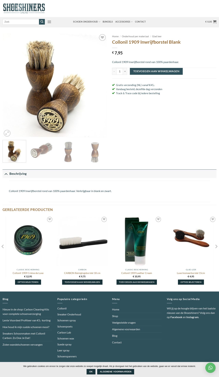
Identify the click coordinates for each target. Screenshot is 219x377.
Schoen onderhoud (86, 21)
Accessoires (124, 21)
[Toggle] (6, 173)
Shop (115, 316)
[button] (49, 22)
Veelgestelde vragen (124, 322)
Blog (114, 335)
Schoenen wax (65, 338)
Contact (140, 21)
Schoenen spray (66, 320)
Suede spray (64, 344)
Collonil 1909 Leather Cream (136, 273)
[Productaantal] (119, 71)
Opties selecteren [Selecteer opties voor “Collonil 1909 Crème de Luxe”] (28, 282)
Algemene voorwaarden (126, 329)
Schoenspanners (67, 356)
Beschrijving (15, 173)
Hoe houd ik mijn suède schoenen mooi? (26, 327)
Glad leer (157, 36)
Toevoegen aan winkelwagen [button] (82, 282)
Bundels (108, 21)
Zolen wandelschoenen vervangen (23, 344)
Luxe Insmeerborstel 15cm (191, 273)
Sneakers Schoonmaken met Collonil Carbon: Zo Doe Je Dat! (24, 335)
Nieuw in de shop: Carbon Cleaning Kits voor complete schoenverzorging (26, 311)
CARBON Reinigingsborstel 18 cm (82, 273)
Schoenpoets (65, 326)
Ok (91, 372)
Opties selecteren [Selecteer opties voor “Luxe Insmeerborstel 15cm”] (191, 282)
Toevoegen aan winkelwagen (156, 71)
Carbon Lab (64, 332)
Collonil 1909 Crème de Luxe (28, 273)
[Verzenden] (42, 22)
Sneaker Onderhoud (69, 314)
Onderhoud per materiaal (135, 36)
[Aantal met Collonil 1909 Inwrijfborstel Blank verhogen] (125, 71)
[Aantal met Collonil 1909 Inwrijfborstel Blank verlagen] (114, 71)
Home (115, 36)
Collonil (62, 308)
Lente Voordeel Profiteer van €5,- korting (26, 320)
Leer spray (63, 350)
